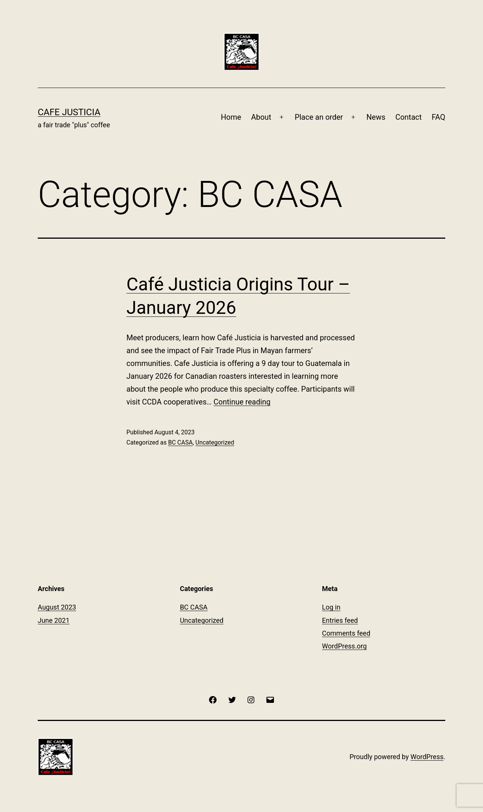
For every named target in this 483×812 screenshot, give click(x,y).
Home (231, 117)
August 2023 (57, 607)
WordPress (427, 757)
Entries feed (340, 620)
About (261, 117)
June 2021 (53, 620)
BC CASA (180, 442)
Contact (408, 117)
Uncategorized (214, 442)
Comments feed (346, 633)
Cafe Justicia (69, 112)
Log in (331, 607)
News (375, 117)
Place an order (319, 117)
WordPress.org (344, 646)
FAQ (438, 117)
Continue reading (242, 401)
